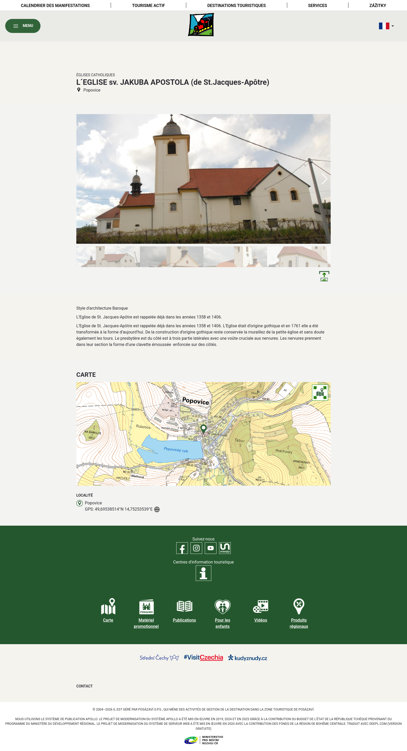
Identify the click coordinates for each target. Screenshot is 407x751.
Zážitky (377, 5)
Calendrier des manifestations (55, 5)
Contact (84, 686)
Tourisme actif (148, 5)
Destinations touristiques (236, 5)
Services (317, 5)
